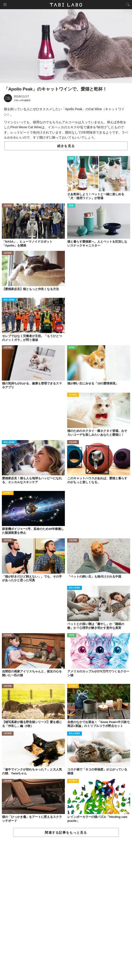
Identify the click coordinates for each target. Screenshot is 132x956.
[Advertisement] (66, 896)
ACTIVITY (73, 395)
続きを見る (66, 146)
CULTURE (8, 206)
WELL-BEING (9, 300)
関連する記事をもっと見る (66, 832)
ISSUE (72, 347)
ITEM (71, 158)
